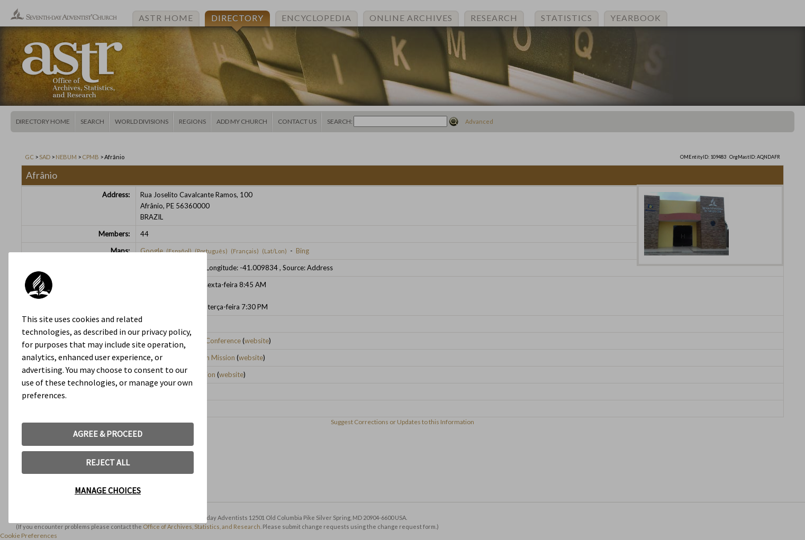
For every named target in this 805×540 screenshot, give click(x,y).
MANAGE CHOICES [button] (108, 490)
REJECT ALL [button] (108, 462)
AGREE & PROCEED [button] (107, 433)
